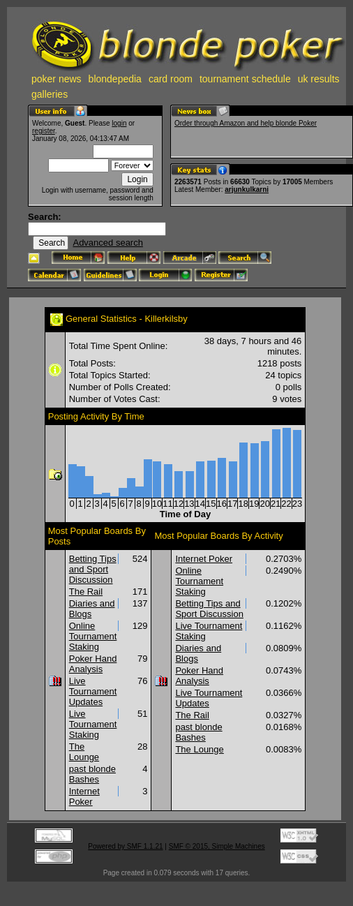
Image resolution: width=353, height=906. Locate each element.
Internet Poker (84, 796)
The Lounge (84, 751)
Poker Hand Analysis (93, 663)
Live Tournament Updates (93, 691)
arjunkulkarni (247, 189)
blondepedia (115, 78)
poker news (56, 78)
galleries (49, 94)
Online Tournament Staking (93, 636)
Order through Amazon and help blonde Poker (245, 123)
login (119, 123)
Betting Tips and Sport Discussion (93, 569)
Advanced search (107, 242)
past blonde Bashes (92, 774)
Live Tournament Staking (93, 724)
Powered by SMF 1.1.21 (125, 846)
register (43, 131)
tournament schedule (245, 78)
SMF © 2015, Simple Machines (217, 846)
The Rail (86, 591)
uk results (319, 78)
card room (171, 78)
